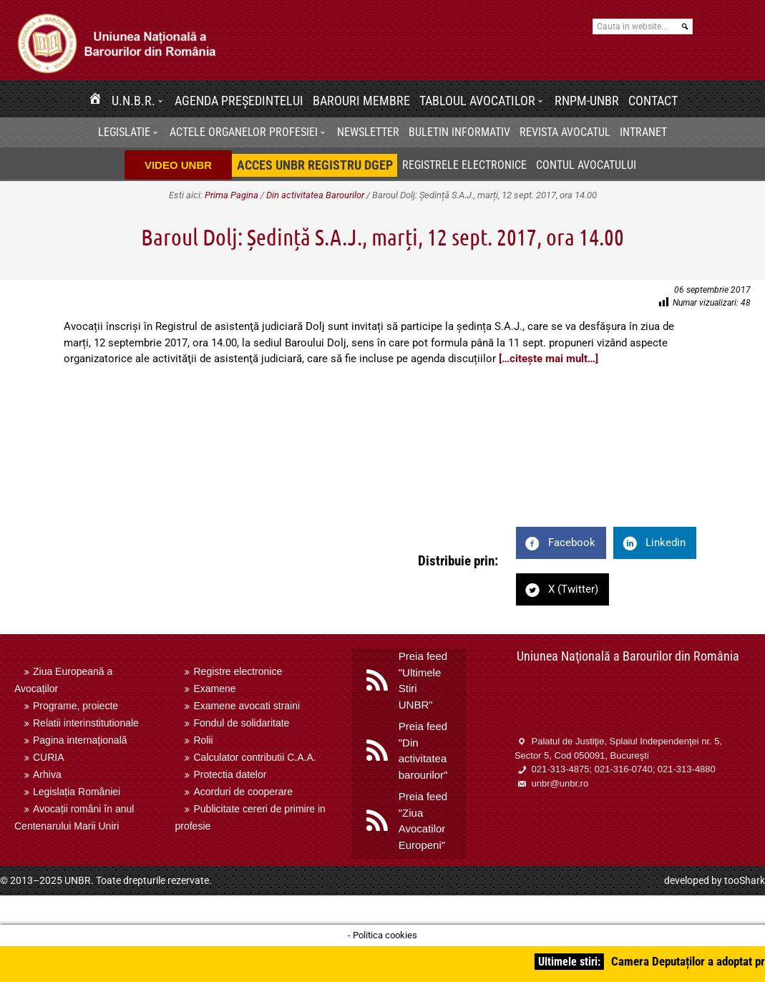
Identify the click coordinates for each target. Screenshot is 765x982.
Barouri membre (361, 100)
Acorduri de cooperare (243, 791)
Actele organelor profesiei (244, 132)
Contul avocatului (586, 165)
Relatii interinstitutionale (86, 723)
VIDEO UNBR (178, 165)
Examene (214, 688)
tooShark (744, 880)
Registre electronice (237, 671)
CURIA (48, 757)
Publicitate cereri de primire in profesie (250, 817)
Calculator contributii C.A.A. (254, 757)
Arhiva (47, 774)
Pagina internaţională (80, 740)
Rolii (203, 740)
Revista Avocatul (565, 132)
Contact (653, 100)
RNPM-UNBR (587, 100)
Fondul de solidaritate (241, 723)
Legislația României (76, 791)
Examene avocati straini (246, 705)
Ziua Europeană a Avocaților (63, 680)
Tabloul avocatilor (477, 100)
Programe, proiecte (75, 705)
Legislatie (124, 132)
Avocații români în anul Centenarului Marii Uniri (74, 817)
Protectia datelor (229, 774)
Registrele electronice (464, 165)
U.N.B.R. (133, 100)
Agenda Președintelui (239, 100)
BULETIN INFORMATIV (459, 132)
